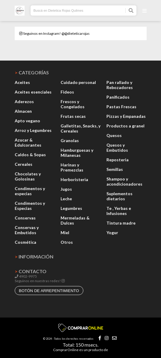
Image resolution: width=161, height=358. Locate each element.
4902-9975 (26, 276)
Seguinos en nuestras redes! (38, 281)
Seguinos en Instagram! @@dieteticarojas (54, 33)
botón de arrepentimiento (49, 290)
